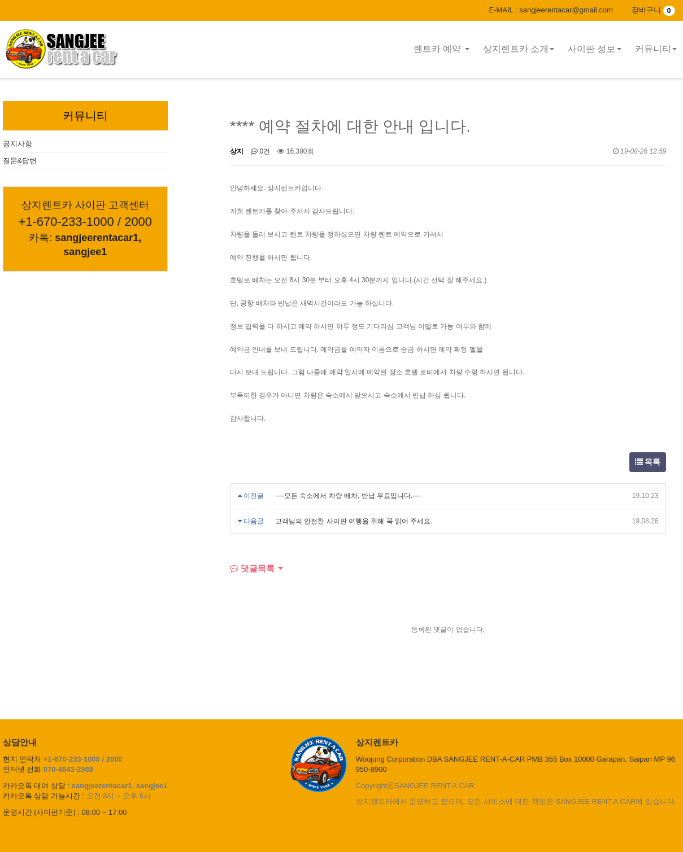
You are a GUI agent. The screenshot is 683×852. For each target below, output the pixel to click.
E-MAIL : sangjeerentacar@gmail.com (550, 10)
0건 (260, 151)
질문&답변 (20, 160)
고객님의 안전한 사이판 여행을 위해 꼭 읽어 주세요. (354, 521)
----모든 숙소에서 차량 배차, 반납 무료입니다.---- (348, 496)
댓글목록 (252, 568)
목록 (648, 461)
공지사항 (17, 143)
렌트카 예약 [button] (441, 49)
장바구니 (653, 10)
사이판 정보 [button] (594, 49)
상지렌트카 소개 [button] (518, 49)
